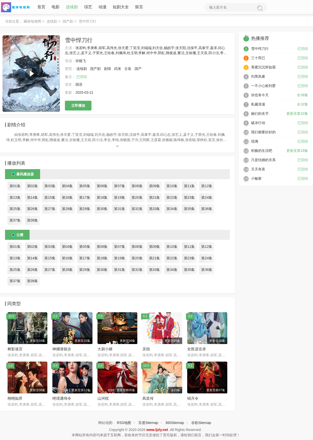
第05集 (84, 187)
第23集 (189, 198)
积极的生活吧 (261, 152)
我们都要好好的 (263, 133)
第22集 (171, 198)
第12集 (206, 187)
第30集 (102, 210)
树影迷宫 (15, 350)
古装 (127, 70)
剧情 (107, 70)
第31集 (119, 210)
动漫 (101, 7)
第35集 (189, 210)
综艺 (87, 7)
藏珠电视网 (32, 22)
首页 (40, 7)
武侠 (117, 70)
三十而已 (258, 59)
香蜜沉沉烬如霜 (263, 68)
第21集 (154, 198)
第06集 (102, 187)
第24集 (206, 198)
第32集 (137, 210)
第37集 (15, 221)
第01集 (15, 187)
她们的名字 (260, 115)
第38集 (32, 221)
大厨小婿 (105, 350)
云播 (19, 236)
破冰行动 (258, 124)
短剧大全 (120, 7)
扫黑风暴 (258, 77)
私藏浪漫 (258, 105)
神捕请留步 (61, 350)
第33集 (154, 210)
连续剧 (71, 7)
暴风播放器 (25, 175)
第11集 (189, 187)
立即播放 (78, 106)
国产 (138, 70)
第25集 (15, 210)
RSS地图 (124, 424)
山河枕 (103, 399)
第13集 (15, 198)
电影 (55, 7)
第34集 (171, 210)
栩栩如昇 (15, 399)
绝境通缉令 (61, 399)
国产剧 (68, 22)
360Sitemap (174, 424)
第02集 (32, 187)
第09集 (154, 187)
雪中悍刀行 (260, 50)
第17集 (84, 198)
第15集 (49, 198)
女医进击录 (196, 350)
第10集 (171, 187)
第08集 (137, 187)
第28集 (67, 210)
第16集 (67, 198)
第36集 (206, 210)
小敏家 (256, 179)
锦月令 (192, 399)
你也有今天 (260, 96)
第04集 (67, 187)
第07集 (119, 187)
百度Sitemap (148, 424)
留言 (138, 7)
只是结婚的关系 (263, 161)
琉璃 (254, 142)
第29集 (84, 210)
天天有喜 (258, 170)
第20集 (137, 198)
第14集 (32, 198)
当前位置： (14, 22)
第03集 (49, 187)
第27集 (49, 210)
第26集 (32, 210)
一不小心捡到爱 (263, 87)
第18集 (102, 198)
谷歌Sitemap (201, 424)
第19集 (119, 198)
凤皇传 (148, 399)
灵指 (146, 350)
